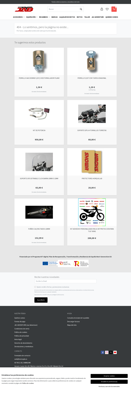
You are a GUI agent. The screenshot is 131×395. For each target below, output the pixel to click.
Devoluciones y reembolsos (23, 346)
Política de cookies (20, 332)
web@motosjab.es (20, 359)
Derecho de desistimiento (23, 343)
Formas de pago (19, 321)
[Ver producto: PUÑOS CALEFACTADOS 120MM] (39, 212)
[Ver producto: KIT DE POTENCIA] (39, 113)
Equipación (31, 17)
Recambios (44, 17)
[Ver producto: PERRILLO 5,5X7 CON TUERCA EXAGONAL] (92, 61)
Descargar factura (73, 321)
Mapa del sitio (72, 325)
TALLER (87, 17)
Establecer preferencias (109, 382)
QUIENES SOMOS (111, 17)
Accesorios (19, 17)
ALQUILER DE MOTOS (67, 17)
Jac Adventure (98, 17)
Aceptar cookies (109, 376)
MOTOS (79, 17)
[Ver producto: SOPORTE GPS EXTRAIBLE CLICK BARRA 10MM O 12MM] (39, 162)
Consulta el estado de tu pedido (78, 318)
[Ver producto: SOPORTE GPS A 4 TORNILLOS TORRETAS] (92, 113)
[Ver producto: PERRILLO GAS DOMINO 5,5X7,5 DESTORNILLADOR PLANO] (39, 61)
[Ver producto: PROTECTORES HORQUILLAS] (92, 162)
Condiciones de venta (21, 329)
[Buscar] (63, 9)
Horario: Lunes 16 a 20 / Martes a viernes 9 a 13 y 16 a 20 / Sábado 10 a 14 (38, 366)
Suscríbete (41, 300)
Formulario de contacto (22, 355)
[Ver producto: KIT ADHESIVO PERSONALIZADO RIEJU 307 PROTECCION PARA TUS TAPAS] (92, 212)
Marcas (54, 17)
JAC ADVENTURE (20, 325)
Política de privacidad (21, 336)
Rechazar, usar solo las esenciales (109, 386)
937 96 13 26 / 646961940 (22, 363)
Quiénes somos (19, 318)
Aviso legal (18, 339)
